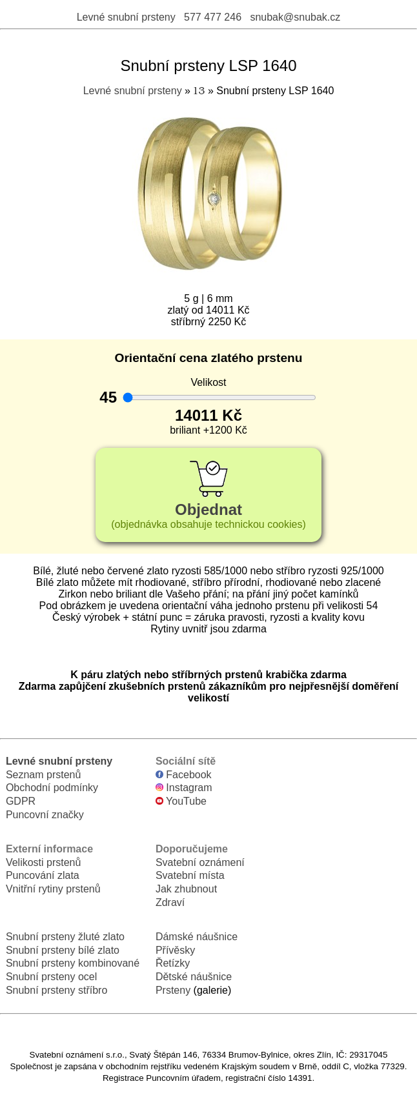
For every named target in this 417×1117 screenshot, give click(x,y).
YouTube (181, 801)
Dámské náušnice (197, 936)
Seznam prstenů (43, 774)
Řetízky (173, 963)
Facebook (184, 774)
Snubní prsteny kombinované (72, 963)
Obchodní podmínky (52, 787)
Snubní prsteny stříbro (56, 990)
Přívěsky (175, 950)
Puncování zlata (42, 875)
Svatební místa (190, 875)
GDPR (21, 801)
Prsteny (173, 990)
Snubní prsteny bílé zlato (62, 950)
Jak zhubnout (186, 888)
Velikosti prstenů (43, 862)
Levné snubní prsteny (126, 17)
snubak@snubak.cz (295, 17)
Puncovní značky (45, 814)
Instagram (184, 787)
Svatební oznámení (200, 862)
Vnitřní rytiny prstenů (53, 888)
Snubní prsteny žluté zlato (65, 936)
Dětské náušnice (194, 976)
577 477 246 (212, 17)
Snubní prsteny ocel (51, 976)
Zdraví (170, 902)
